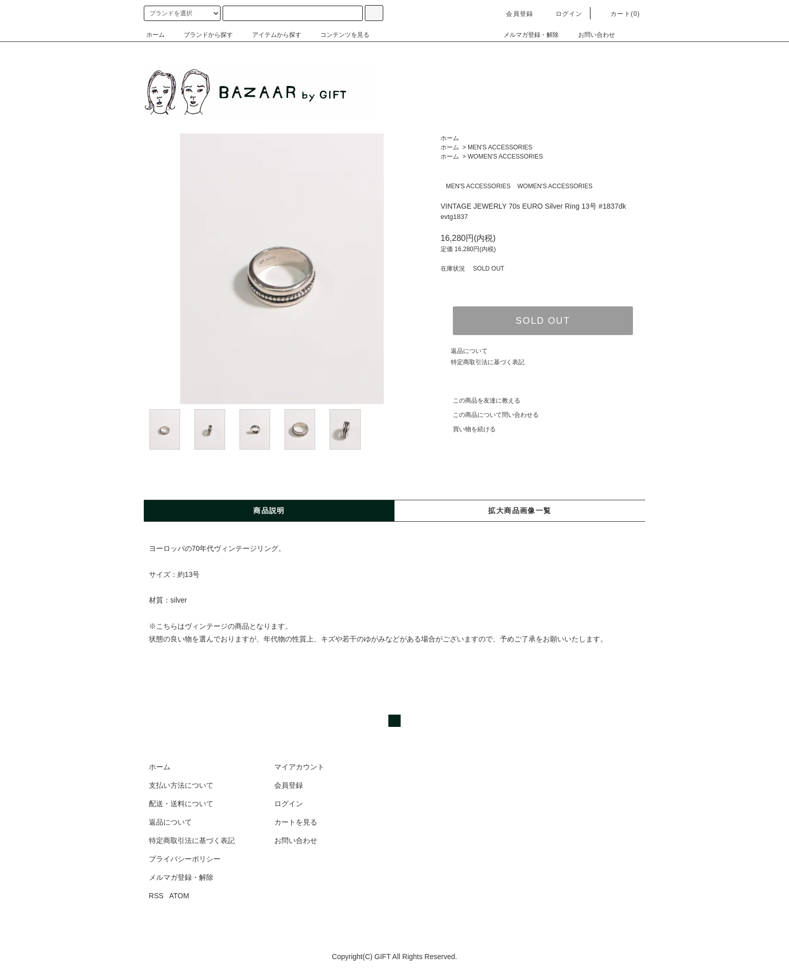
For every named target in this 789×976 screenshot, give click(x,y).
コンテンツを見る (338, 34)
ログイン (563, 13)
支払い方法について (181, 785)
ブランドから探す (202, 34)
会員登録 (513, 13)
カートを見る (295, 822)
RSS (156, 896)
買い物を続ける (468, 429)
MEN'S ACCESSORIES (500, 147)
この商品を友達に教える (480, 400)
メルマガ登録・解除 (525, 34)
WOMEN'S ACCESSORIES (505, 156)
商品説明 (269, 510)
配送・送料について (181, 804)
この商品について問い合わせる (490, 414)
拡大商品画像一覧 (519, 510)
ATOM (179, 896)
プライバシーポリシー (185, 859)
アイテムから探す (270, 34)
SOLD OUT (543, 321)
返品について (469, 350)
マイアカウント (299, 767)
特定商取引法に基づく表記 (487, 362)
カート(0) (619, 13)
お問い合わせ (590, 34)
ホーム (155, 34)
